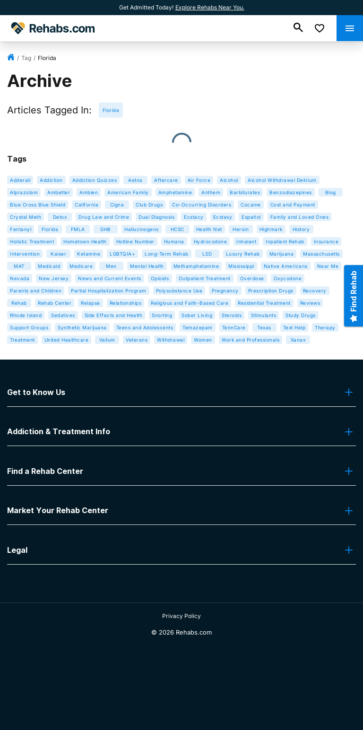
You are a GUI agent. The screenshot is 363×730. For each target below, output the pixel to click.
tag (26, 57)
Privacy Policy (181, 615)
